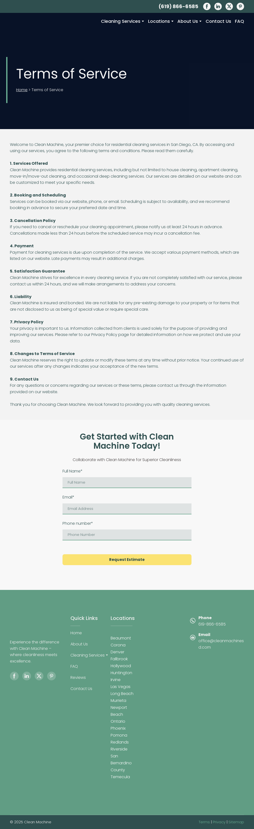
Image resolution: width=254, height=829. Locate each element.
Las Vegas (120, 687)
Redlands (120, 742)
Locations (159, 21)
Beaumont (121, 638)
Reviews (78, 677)
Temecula (120, 777)
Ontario (118, 721)
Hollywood (121, 666)
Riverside (119, 749)
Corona (118, 645)
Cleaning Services (120, 21)
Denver (117, 652)
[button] (207, 6)
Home (22, 90)
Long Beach (122, 693)
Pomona (119, 735)
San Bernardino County (121, 763)
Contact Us (218, 21)
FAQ (239, 21)
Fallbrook (119, 659)
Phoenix (118, 728)
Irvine (116, 680)
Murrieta (118, 700)
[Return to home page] (35, 28)
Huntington (121, 673)
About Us (187, 21)
